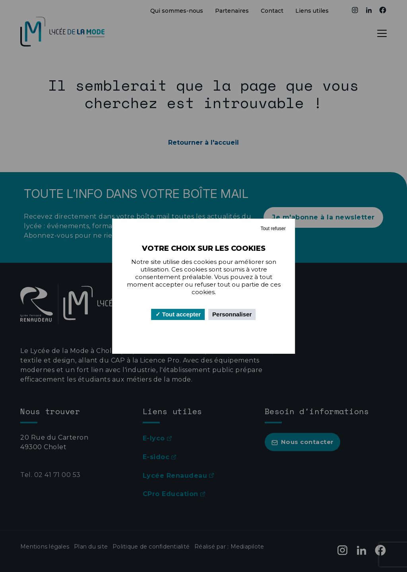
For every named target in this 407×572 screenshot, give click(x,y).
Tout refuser (272, 228)
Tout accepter (178, 314)
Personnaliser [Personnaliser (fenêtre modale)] (232, 314)
